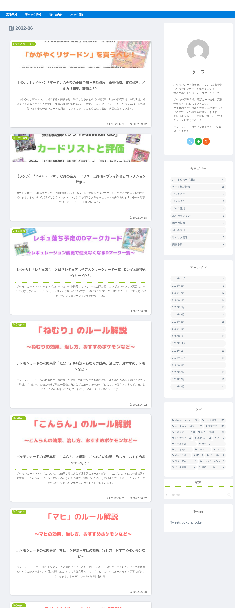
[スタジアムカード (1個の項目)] (184, 461)
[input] (198, 494)
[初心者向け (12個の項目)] (181, 438)
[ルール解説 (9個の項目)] (184, 443)
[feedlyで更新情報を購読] (198, 141)
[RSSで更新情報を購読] (206, 141)
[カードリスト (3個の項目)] (212, 443)
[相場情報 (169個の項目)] (183, 432)
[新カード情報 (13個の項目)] (211, 432)
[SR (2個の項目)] (219, 449)
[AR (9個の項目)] (219, 438)
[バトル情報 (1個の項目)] (184, 467)
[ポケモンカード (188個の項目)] (185, 420)
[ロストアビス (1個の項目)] (212, 467)
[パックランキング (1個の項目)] (212, 461)
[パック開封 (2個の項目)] (215, 455)
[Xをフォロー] (190, 141)
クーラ (198, 72)
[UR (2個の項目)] (198, 455)
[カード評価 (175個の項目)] (213, 420)
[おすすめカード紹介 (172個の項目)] (187, 426)
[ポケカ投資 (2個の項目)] (181, 455)
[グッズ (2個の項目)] (202, 449)
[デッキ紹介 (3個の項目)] (182, 449)
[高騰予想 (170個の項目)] (215, 426)
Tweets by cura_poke (186, 522)
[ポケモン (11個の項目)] (203, 438)
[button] (229, 495)
